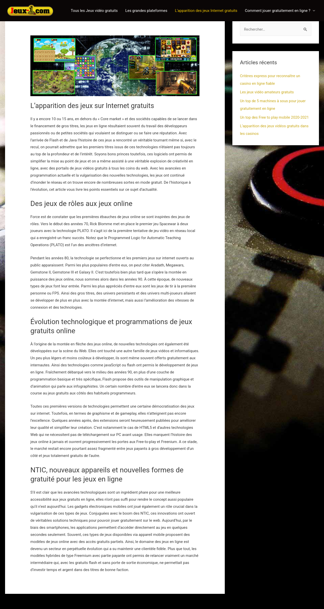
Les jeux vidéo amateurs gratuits (267, 92)
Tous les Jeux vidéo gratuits (94, 10)
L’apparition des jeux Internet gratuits (206, 10)
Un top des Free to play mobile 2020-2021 (275, 116)
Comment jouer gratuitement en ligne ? (277, 10)
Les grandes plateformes (146, 10)
